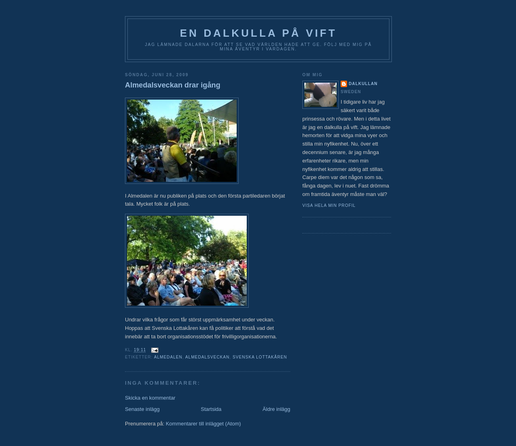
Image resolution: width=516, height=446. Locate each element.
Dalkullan (363, 83)
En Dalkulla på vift (258, 33)
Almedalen (168, 357)
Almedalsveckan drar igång (173, 85)
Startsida (211, 409)
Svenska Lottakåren (260, 357)
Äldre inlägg (276, 409)
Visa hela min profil (329, 205)
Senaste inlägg (142, 409)
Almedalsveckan (207, 357)
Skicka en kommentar (150, 398)
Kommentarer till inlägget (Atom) (203, 424)
